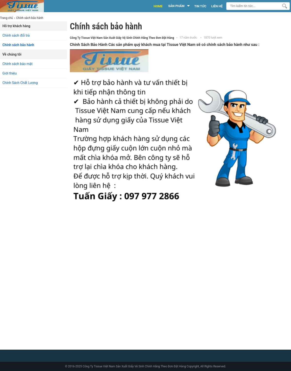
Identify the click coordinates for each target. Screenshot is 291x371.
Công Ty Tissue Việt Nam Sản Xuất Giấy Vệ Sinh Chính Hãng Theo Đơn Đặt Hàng (122, 38)
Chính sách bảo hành (18, 45)
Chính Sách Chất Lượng (20, 83)
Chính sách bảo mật (17, 64)
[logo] (27, 6)
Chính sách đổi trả (16, 35)
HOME (158, 6)
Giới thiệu (9, 73)
